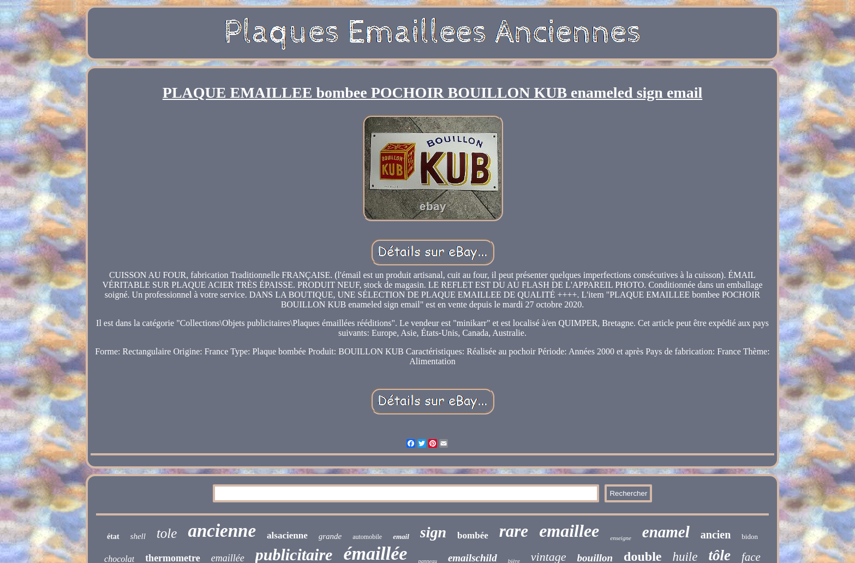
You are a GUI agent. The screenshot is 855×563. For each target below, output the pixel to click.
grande (330, 536)
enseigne (620, 538)
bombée (472, 535)
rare (513, 531)
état (113, 536)
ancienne (222, 531)
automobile (367, 537)
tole (167, 533)
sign (433, 532)
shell (138, 536)
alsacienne (287, 535)
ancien (716, 535)
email (401, 536)
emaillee (569, 531)
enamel (666, 532)
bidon (750, 536)
